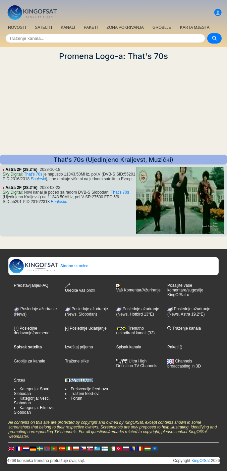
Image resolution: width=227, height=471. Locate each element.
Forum (76, 398)
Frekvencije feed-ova (89, 389)
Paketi (172, 347)
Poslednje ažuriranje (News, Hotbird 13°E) (137, 312)
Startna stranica (48, 266)
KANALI (68, 27)
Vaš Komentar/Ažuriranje (138, 288)
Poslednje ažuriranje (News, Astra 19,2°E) (188, 312)
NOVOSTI (17, 27)
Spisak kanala (128, 347)
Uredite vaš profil (80, 288)
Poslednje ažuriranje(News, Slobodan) (86, 312)
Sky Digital (12, 174)
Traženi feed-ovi (85, 393)
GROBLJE (162, 27)
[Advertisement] (113, 108)
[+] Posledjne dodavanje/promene (31, 330)
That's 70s (33, 174)
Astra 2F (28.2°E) (21, 169)
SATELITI (43, 27)
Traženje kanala (184, 328)
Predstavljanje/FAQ (31, 285)
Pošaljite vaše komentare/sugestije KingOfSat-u (185, 290)
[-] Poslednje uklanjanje (86, 328)
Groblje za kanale (29, 361)
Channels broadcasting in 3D (184, 363)
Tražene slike (77, 361)
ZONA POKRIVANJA (125, 27)
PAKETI (91, 27)
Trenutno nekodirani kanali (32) (135, 330)
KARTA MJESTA (195, 27)
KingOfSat (200, 460)
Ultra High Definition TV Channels (136, 363)
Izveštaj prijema (79, 347)
